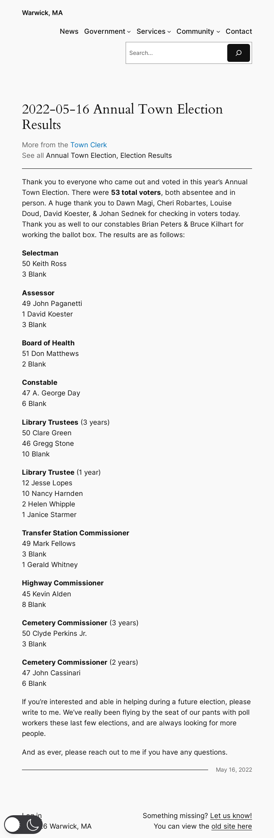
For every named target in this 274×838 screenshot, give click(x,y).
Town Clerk (88, 145)
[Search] (238, 52)
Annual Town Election (81, 155)
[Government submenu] (129, 31)
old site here (231, 826)
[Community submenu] (218, 31)
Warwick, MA (42, 13)
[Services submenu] (169, 31)
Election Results (146, 155)
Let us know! (231, 816)
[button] (23, 824)
